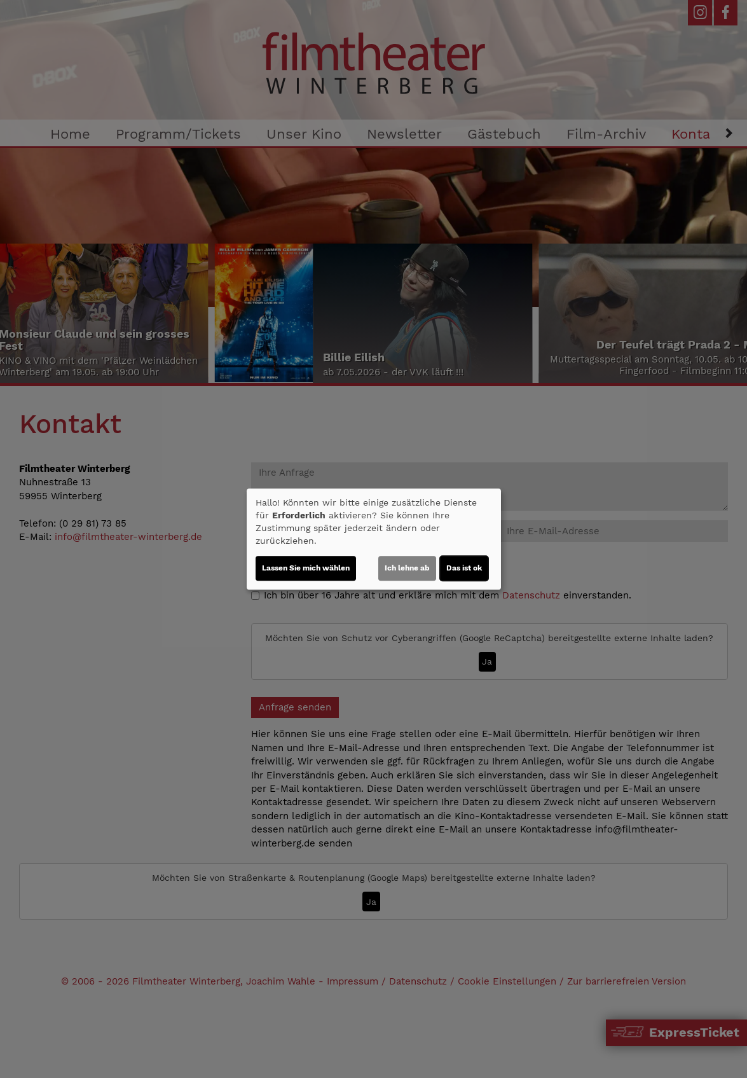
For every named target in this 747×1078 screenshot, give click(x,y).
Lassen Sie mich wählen (306, 567)
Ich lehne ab (407, 567)
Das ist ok (464, 567)
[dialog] (374, 539)
